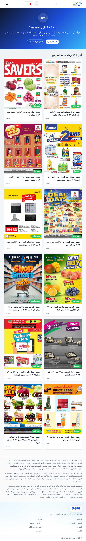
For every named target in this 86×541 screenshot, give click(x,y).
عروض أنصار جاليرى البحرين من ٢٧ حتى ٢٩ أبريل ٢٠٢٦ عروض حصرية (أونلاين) (23, 374)
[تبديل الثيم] (36, 3)
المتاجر (79, 527)
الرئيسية (79, 519)
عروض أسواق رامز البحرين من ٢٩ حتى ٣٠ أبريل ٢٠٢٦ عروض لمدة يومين (64, 179)
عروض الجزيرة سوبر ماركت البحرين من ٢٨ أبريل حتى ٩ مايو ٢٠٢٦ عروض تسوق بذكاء (24, 309)
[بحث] (56, 4)
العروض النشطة (76, 523)
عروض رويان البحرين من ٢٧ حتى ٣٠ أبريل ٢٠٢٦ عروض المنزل (64, 374)
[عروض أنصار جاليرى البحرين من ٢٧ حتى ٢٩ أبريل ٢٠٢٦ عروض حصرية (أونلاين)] (23, 345)
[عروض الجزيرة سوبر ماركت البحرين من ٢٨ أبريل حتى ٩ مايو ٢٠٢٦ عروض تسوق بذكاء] (23, 280)
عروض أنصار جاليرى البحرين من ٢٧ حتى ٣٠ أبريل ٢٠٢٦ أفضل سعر (63, 439)
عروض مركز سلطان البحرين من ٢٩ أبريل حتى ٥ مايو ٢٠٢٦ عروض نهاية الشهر (64, 113)
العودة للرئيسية (52, 42)
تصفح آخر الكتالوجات (36, 42)
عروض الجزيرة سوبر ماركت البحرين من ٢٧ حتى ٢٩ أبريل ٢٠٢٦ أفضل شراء (63, 309)
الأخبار (79, 531)
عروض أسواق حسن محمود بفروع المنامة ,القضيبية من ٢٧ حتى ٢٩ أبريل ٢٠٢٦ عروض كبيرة (23, 441)
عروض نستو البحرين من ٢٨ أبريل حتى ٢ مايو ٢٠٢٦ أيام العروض (63, 244)
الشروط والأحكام (35, 527)
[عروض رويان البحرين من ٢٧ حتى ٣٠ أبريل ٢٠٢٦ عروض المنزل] (63, 345)
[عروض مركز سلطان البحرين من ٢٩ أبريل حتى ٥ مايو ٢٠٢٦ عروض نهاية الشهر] (63, 84)
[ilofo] (77, 4)
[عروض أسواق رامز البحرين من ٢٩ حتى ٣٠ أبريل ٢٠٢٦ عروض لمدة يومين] (63, 150)
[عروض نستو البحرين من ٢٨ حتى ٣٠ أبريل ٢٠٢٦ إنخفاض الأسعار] (23, 150)
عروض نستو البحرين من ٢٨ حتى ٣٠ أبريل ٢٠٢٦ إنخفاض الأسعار (24, 179)
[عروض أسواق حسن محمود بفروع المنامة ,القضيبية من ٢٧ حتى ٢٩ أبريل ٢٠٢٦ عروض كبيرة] (23, 410)
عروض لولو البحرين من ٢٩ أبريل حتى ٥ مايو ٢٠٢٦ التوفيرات (23, 113)
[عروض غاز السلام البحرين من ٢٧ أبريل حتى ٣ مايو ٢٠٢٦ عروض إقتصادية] (23, 215)
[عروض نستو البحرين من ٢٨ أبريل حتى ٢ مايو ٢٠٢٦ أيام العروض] (63, 215)
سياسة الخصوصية (35, 523)
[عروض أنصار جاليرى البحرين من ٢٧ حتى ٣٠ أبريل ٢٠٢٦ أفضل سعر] (63, 410)
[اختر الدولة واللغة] (28, 3)
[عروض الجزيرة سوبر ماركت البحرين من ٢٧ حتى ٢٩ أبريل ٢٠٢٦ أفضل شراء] (63, 280)
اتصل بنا (39, 531)
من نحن (39, 519)
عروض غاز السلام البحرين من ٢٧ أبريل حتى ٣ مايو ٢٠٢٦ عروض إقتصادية (24, 244)
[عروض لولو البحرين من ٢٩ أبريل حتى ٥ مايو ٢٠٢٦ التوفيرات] (23, 84)
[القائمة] (6, 3)
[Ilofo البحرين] (76, 509)
